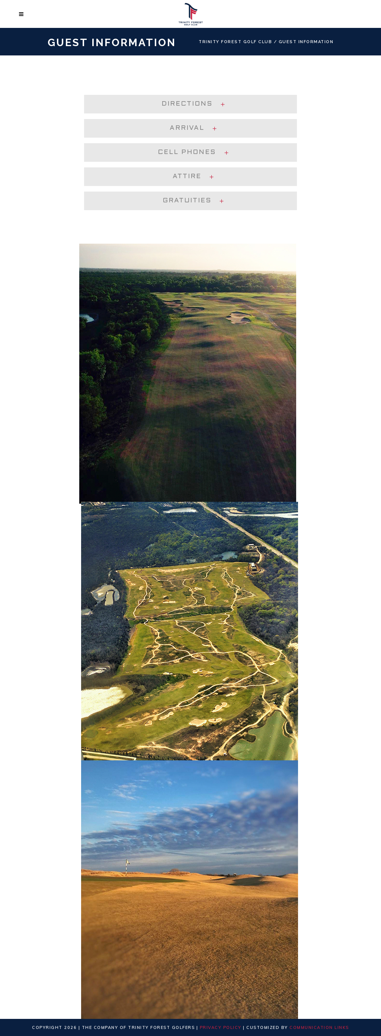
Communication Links (319, 1027)
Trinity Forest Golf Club (235, 41)
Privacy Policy (220, 1027)
